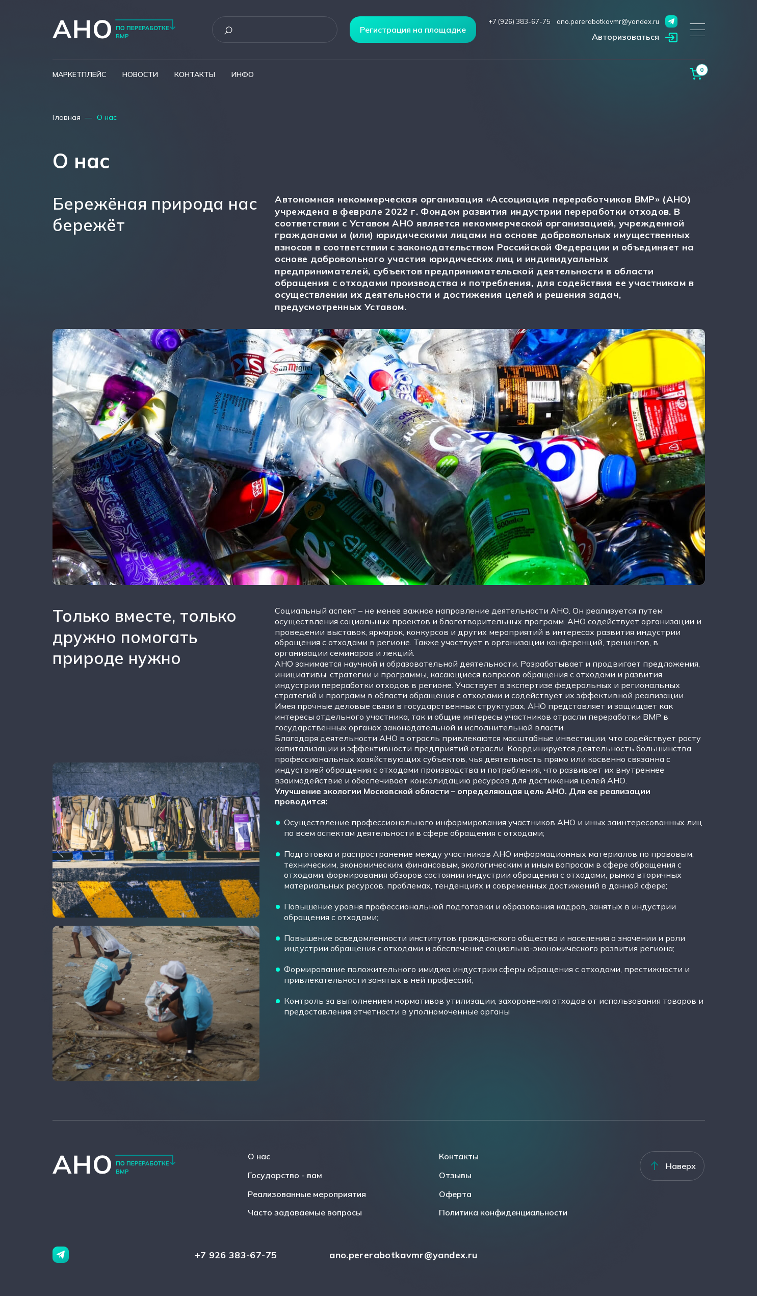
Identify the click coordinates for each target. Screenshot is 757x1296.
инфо (242, 74)
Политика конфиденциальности (503, 1212)
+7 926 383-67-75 (236, 1255)
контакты (194, 74)
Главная (67, 117)
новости (140, 74)
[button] (634, 38)
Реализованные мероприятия (307, 1194)
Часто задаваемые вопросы (305, 1212)
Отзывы (455, 1175)
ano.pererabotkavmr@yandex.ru (608, 21)
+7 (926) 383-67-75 (519, 21)
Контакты (459, 1156)
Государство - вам (285, 1175)
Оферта (455, 1194)
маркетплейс (79, 74)
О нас (259, 1156)
